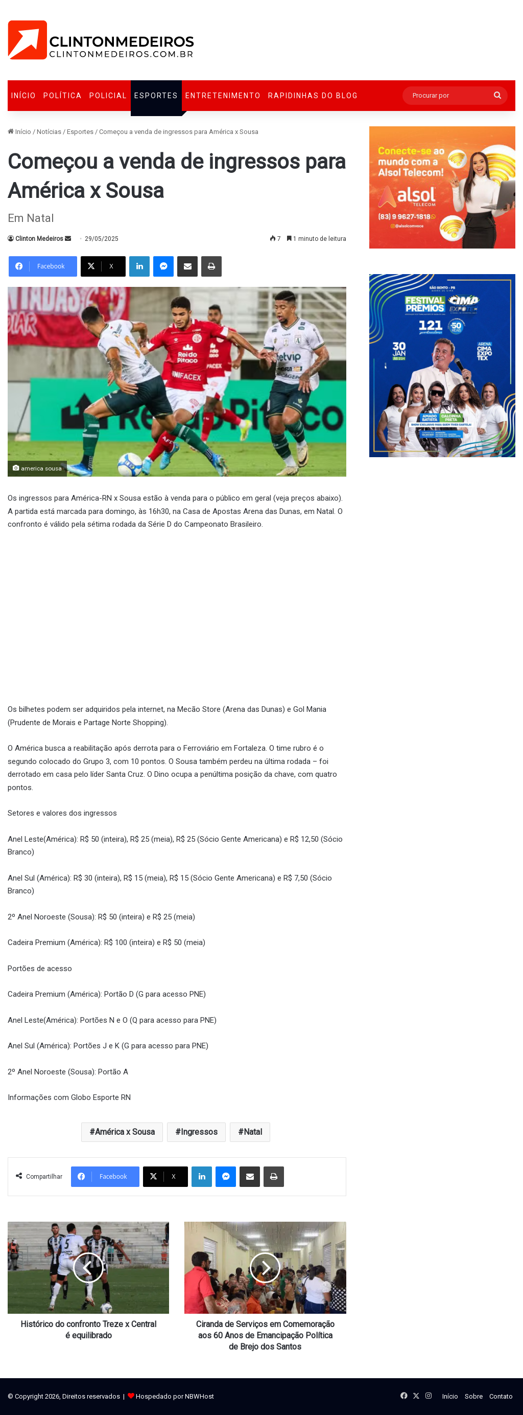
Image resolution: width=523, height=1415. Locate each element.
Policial (108, 96)
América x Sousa (125, 1132)
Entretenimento (223, 96)
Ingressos (199, 1132)
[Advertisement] (177, 615)
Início (23, 96)
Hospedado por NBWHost (175, 1396)
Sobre (474, 1396)
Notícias (49, 132)
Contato (501, 1396)
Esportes (156, 96)
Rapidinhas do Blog (313, 96)
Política (62, 96)
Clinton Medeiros (39, 238)
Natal (253, 1132)
